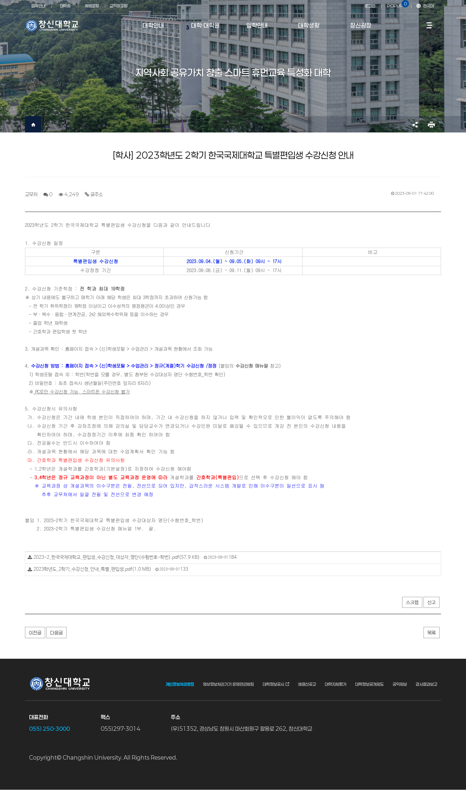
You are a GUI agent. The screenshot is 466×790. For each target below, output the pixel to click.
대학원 (65, 5)
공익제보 (400, 684)
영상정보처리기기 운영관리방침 (228, 684)
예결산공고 (307, 684)
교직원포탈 (118, 5)
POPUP (397, 4)
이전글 (35, 633)
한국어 (428, 5)
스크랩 (412, 602)
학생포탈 (92, 5)
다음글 (56, 633)
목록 (431, 633)
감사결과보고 (426, 684)
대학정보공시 (273, 684)
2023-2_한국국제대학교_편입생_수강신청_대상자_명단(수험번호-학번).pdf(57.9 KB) (116, 557)
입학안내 (38, 5)
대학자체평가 (335, 684)
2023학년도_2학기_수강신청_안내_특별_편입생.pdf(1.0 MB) (92, 569)
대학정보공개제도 (369, 684)
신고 (431, 602)
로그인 (369, 5)
